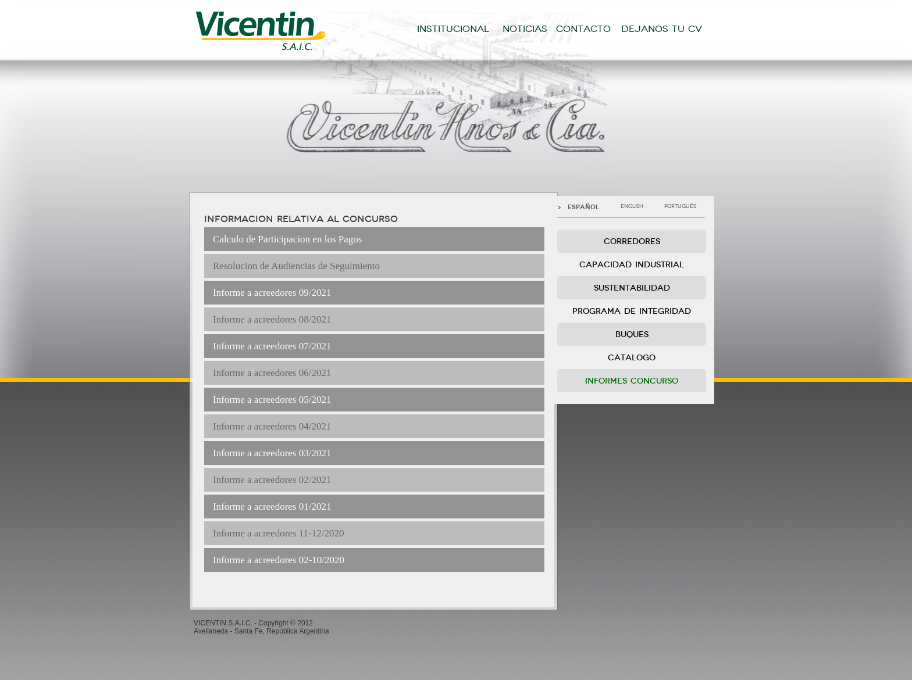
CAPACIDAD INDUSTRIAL (631, 265)
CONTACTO (583, 28)
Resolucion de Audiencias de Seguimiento (296, 265)
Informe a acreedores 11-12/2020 (278, 533)
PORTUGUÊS (680, 206)
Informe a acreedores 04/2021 (272, 426)
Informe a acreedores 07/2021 (272, 346)
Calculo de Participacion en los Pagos (287, 239)
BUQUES (632, 334)
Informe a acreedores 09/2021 (272, 292)
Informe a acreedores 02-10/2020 (278, 560)
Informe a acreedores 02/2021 (272, 479)
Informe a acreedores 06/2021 (272, 372)
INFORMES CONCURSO (631, 381)
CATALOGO (632, 358)
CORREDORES (632, 241)
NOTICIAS (525, 28)
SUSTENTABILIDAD (632, 288)
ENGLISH (632, 206)
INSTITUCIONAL (453, 28)
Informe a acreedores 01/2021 (272, 506)
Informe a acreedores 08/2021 (272, 319)
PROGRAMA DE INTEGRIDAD (631, 311)
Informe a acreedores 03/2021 (272, 453)
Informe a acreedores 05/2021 (272, 399)
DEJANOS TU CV (661, 28)
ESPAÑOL (583, 207)
